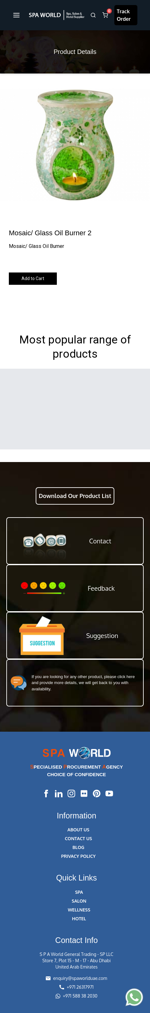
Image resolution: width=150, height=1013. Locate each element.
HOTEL (79, 918)
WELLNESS (79, 909)
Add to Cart (32, 278)
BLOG (78, 847)
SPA (79, 892)
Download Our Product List (75, 495)
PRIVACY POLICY (78, 856)
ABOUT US (78, 829)
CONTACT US (78, 838)
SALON (79, 901)
